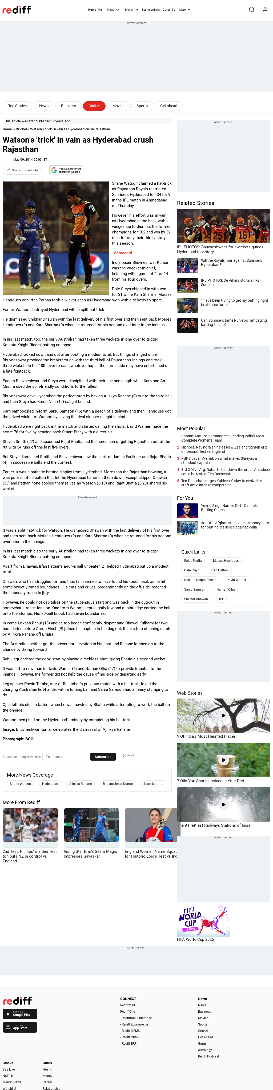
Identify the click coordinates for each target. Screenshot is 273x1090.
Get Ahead (205, 1037)
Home (92, 9)
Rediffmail (127, 1005)
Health (47, 1069)
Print (128, 755)
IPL (221, 599)
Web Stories (190, 693)
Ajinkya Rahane (80, 784)
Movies (118, 106)
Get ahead (168, 106)
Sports (142, 106)
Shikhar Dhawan (196, 599)
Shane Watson (20, 784)
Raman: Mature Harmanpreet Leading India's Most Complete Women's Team (222, 438)
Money (131, 9)
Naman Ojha (225, 589)
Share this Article (22, 170)
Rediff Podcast (208, 1056)
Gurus (167, 9)
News (113, 9)
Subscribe (103, 757)
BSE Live (9, 1069)
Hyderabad (50, 784)
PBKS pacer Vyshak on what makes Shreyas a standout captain (219, 460)
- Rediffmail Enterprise (136, 1018)
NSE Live (9, 1076)
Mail (100, 9)
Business (68, 106)
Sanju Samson (194, 589)
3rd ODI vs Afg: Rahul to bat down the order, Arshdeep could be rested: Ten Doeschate (225, 471)
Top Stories (17, 106)
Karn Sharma (153, 784)
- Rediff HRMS (130, 1031)
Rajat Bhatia (193, 561)
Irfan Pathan (220, 570)
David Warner (236, 580)
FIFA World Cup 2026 (195, 939)
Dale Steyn (191, 570)
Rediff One (127, 1012)
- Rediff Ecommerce (134, 1024)
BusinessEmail (151, 9)
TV (173, 9)
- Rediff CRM (129, 1037)
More (185, 9)
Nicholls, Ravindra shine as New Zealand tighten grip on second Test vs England (224, 449)
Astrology (205, 1050)
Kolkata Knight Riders (199, 580)
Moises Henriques (226, 561)
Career (47, 1082)
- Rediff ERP (128, 1043)
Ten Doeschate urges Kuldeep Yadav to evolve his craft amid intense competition (221, 483)
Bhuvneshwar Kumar (118, 784)
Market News (12, 1082)
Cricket (94, 106)
